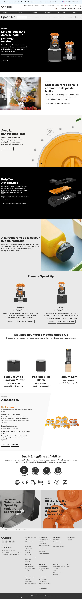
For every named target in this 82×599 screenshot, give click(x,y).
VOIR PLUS (6, 445)
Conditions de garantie (59, 566)
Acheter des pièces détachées (58, 573)
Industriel (27, 561)
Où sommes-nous (57, 542)
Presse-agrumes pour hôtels (44, 546)
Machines (27, 579)
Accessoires (28, 581)
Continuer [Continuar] (75, 2)
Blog (58, 5)
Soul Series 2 (28, 548)
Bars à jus (41, 549)
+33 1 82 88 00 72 (8, 547)
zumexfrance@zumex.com (10, 550)
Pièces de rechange (30, 583)
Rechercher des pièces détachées (45, 584)
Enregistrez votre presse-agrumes (43, 587)
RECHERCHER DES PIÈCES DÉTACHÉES (15, 516)
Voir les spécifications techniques (58, 103)
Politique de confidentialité (29, 597)
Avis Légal (19, 597)
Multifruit (69, 539)
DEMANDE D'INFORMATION (25, 321)
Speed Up (27, 552)
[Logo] (7, 7)
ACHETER (10, 321)
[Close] (79, 1)
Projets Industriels (44, 553)
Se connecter (42, 579)
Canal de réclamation (60, 597)
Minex (26, 544)
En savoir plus (7, 149)
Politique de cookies (42, 597)
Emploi (54, 544)
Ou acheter (43, 5)
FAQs (54, 570)
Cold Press (28, 559)
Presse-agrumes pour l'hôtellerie (44, 540)
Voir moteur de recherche (80, 6)
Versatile (27, 550)
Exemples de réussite (58, 546)
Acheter (5, 60)
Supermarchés (43, 543)
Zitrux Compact (29, 542)
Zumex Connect (29, 566)
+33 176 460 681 (7, 545)
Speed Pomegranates (30, 557)
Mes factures (42, 581)
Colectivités (42, 551)
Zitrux (26, 539)
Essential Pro (28, 546)
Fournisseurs (50, 597)
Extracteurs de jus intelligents (30, 569)
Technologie (56, 539)
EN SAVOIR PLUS (51, 518)
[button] (2, 140)
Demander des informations (12, 56)
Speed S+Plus (29, 555)
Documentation (51, 5)
